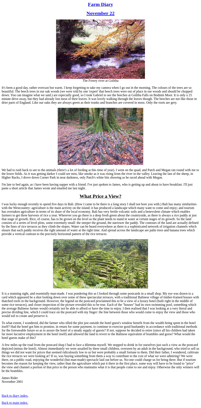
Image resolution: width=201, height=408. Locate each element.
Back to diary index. (15, 395)
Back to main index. (15, 402)
